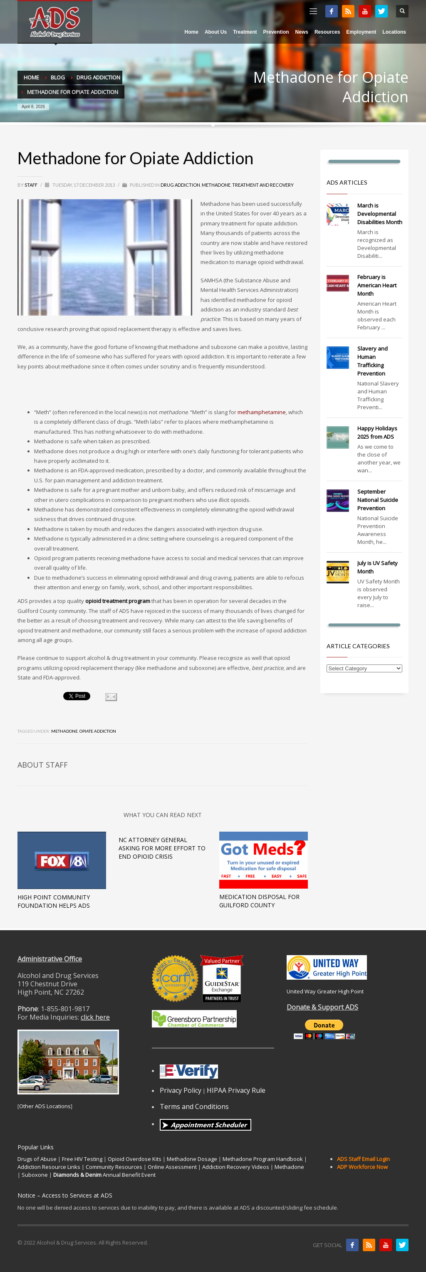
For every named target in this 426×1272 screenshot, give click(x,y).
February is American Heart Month (376, 285)
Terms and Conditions (194, 1106)
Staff (31, 185)
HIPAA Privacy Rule (236, 1090)
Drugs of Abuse (37, 1159)
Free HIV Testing (82, 1159)
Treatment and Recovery (263, 185)
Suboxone (35, 1174)
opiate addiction (97, 731)
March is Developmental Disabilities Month (379, 214)
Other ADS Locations (45, 1106)
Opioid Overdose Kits (134, 1159)
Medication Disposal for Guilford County (259, 901)
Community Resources (114, 1167)
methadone (64, 731)
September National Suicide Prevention (377, 500)
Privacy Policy (180, 1090)
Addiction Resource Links (48, 1167)
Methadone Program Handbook (263, 1159)
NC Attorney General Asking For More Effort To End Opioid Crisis (162, 848)
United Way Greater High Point (325, 991)
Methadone (216, 185)
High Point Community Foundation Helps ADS (53, 901)
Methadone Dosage (192, 1159)
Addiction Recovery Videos (235, 1167)
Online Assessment (172, 1167)
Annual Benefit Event (104, 1174)
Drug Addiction (180, 185)
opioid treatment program (117, 601)
